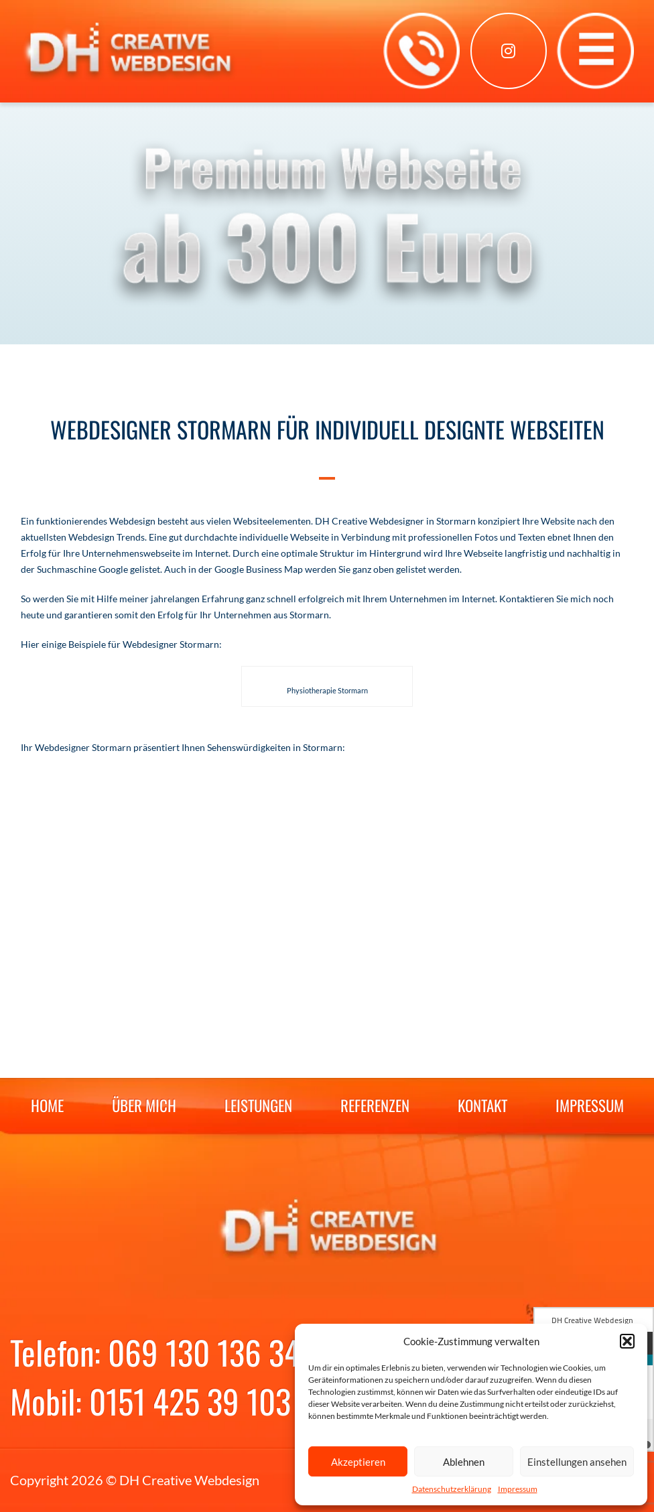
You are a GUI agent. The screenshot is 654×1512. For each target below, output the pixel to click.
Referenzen (374, 1105)
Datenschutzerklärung (451, 1489)
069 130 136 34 (204, 1352)
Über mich (144, 1105)
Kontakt (482, 1105)
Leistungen (258, 1105)
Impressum (517, 1489)
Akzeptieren (358, 1462)
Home (47, 1105)
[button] (627, 1341)
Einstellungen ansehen (577, 1462)
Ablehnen (463, 1462)
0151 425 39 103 (190, 1401)
